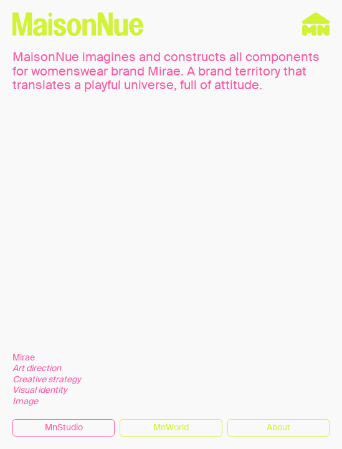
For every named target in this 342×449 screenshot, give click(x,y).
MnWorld (171, 427)
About (278, 427)
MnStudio (64, 427)
